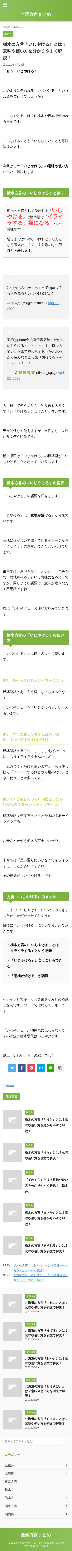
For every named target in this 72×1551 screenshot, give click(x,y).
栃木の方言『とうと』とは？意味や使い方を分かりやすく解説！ (46, 1125)
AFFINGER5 (42, 1545)
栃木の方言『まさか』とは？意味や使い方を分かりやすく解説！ (46, 1218)
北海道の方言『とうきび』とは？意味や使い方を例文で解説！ (45, 1391)
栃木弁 (10, 1085)
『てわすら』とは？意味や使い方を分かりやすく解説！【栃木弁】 (46, 1185)
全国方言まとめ (36, 14)
